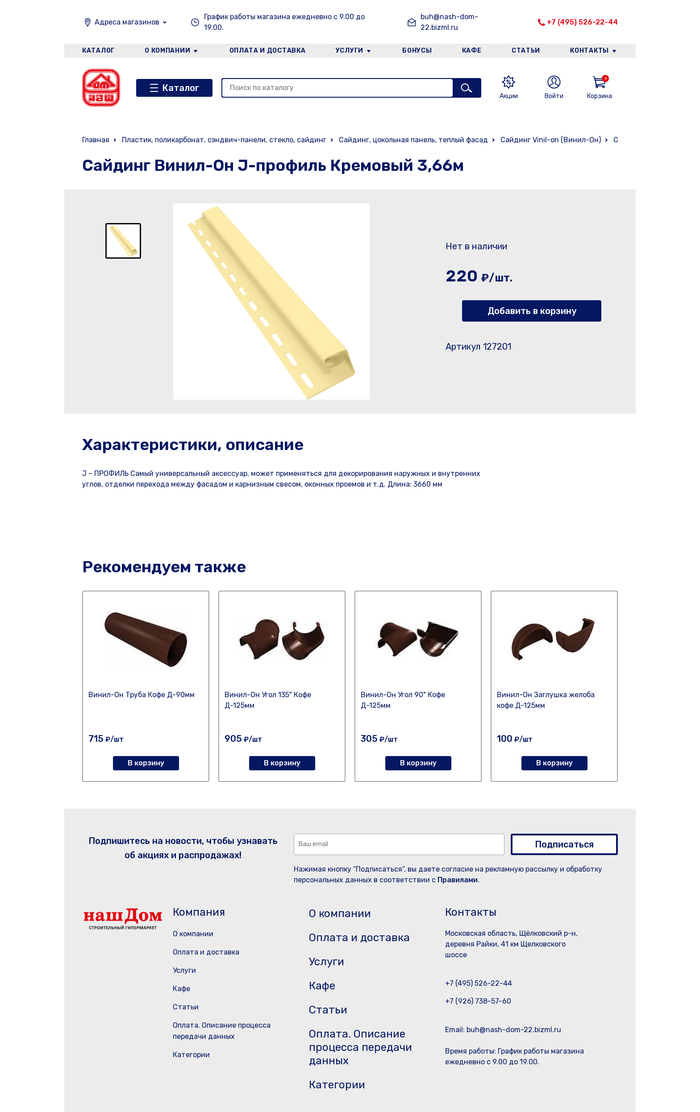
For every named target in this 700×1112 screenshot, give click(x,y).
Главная (95, 140)
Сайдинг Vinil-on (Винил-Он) (550, 140)
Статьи (526, 50)
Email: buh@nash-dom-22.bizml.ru (503, 1029)
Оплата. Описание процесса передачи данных (360, 1047)
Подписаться (564, 844)
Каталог (98, 50)
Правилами (458, 880)
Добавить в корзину (532, 311)
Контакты (589, 50)
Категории (191, 1054)
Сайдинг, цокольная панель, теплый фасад (413, 140)
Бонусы (417, 50)
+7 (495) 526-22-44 (582, 22)
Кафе (472, 50)
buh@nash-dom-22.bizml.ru (449, 22)
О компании (167, 50)
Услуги (349, 50)
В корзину (146, 763)
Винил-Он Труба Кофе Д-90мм (141, 694)
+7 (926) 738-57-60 (478, 1001)
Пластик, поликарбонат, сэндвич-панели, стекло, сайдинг (224, 140)
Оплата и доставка (267, 50)
